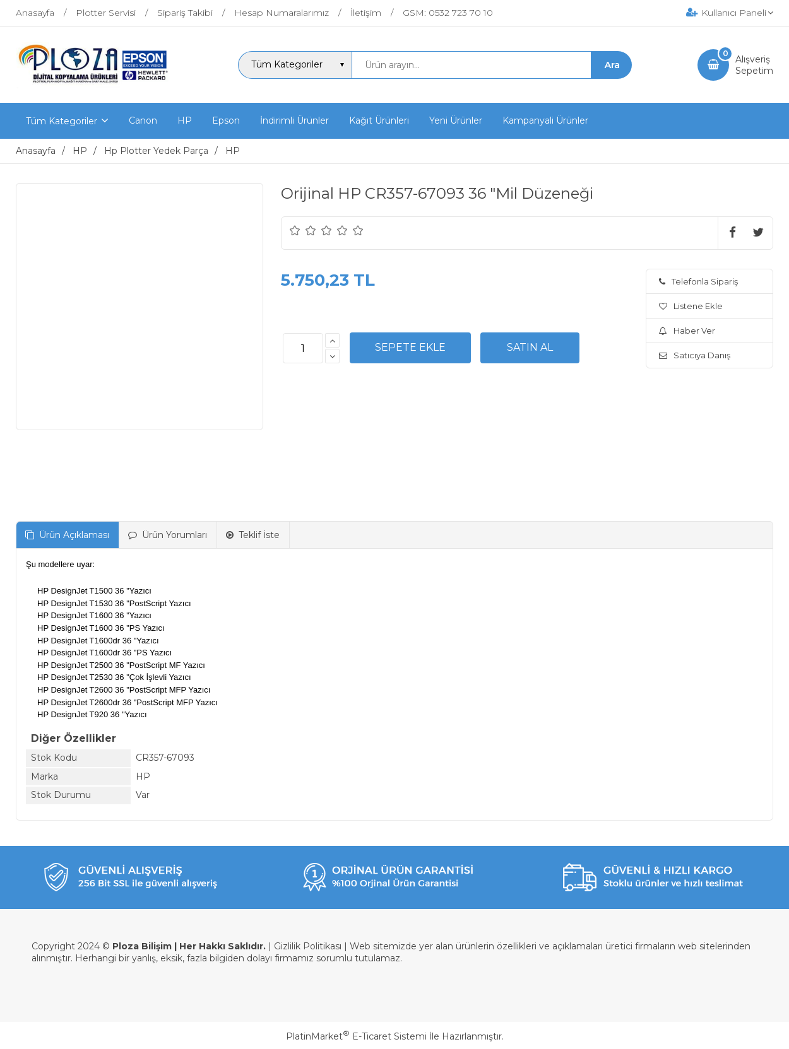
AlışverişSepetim (754, 65)
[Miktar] (303, 348)
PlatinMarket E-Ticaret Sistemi (356, 1036)
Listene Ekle (691, 306)
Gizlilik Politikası (307, 946)
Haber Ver (687, 330)
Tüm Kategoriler (61, 121)
